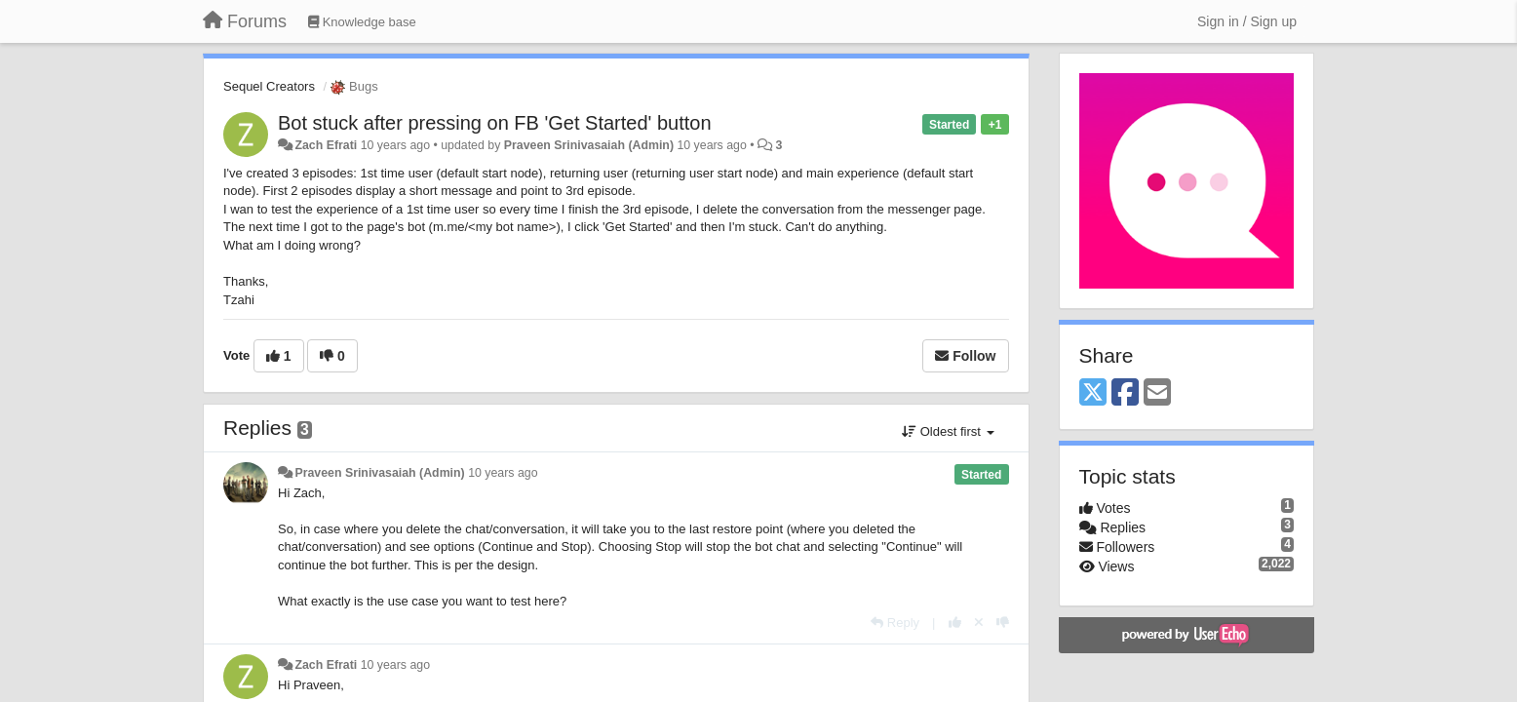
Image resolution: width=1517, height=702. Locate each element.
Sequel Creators (269, 86)
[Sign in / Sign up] (1246, 21)
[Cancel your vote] (979, 622)
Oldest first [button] (947, 431)
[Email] (1157, 393)
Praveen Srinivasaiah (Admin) (589, 145)
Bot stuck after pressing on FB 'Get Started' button (495, 123)
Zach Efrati (325, 145)
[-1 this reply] (1002, 622)
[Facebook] (1125, 393)
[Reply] (895, 622)
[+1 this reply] (955, 622)
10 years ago (502, 473)
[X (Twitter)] (1093, 393)
